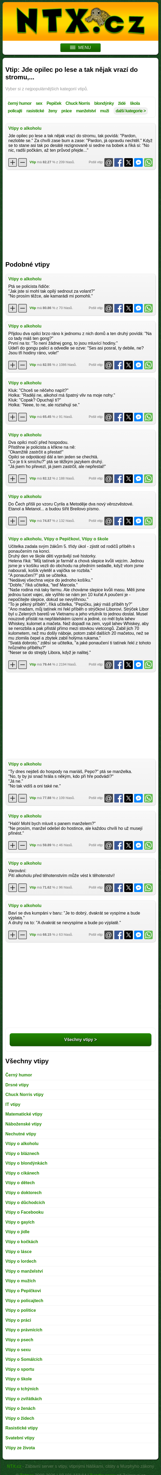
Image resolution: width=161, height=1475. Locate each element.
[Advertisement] (80, 212)
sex (39, 103)
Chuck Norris (77, 103)
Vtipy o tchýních (22, 1389)
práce (66, 111)
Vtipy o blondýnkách (26, 1163)
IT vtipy (12, 1104)
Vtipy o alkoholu (25, 128)
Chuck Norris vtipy (24, 1094)
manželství (86, 111)
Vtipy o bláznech (22, 1153)
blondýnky (104, 103)
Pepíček (53, 103)
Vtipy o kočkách (21, 1241)
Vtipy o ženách (20, 1408)
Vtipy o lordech (20, 1261)
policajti (15, 111)
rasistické (35, 111)
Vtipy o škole (95, 539)
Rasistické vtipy (21, 1428)
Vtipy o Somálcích (23, 1359)
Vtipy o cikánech (22, 1173)
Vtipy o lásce (18, 1251)
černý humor (19, 103)
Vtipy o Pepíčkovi (61, 539)
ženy (52, 111)
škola (135, 103)
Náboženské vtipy (23, 1124)
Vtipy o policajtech (24, 1300)
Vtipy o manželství (24, 1271)
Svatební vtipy (19, 1438)
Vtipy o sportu (19, 1369)
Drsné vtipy (17, 1085)
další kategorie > (131, 111)
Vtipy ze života (20, 1448)
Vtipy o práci (18, 1320)
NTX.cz (14, 1466)
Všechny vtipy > (80, 1039)
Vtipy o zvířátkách (23, 1398)
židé (122, 103)
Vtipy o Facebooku (24, 1212)
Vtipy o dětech (20, 1182)
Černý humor (18, 1075)
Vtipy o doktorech (23, 1192)
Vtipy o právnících (23, 1330)
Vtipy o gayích (19, 1222)
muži (104, 111)
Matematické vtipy (23, 1114)
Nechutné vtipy (20, 1134)
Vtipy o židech (19, 1418)
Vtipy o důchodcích (25, 1202)
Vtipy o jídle (17, 1231)
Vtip (33, 162)
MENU (80, 47)
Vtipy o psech (19, 1339)
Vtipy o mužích (20, 1281)
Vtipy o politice (20, 1310)
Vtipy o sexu (18, 1349)
